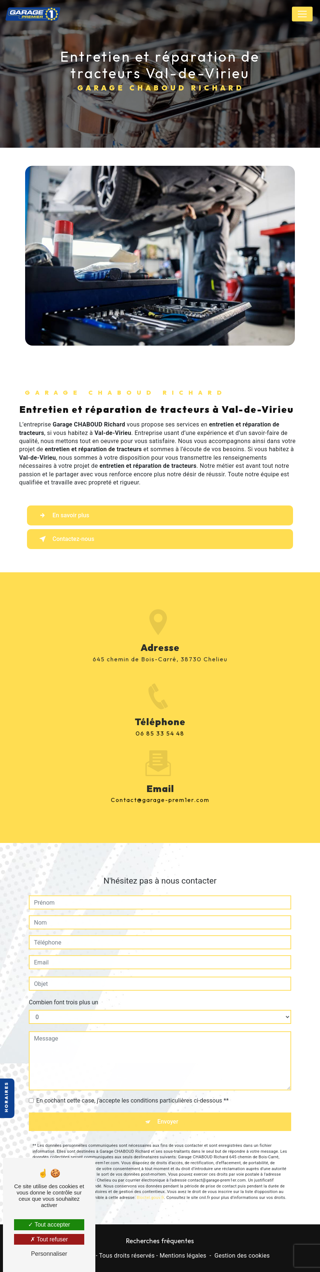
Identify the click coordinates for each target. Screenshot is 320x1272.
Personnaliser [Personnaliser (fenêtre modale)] (49, 1254)
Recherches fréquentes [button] (160, 1241)
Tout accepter (49, 1224)
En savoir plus (62, 515)
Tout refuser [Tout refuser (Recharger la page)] (49, 1239)
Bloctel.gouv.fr (150, 1189)
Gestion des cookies (242, 1255)
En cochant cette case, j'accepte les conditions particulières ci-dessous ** (132, 1092)
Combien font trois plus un (63, 994)
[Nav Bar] (302, 14)
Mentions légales (183, 1255)
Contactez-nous (65, 539)
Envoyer (167, 1113)
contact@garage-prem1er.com (160, 792)
